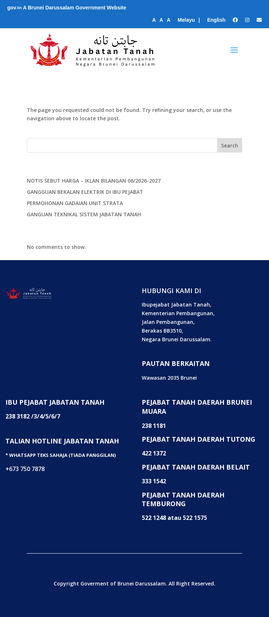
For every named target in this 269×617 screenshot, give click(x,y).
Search (229, 145)
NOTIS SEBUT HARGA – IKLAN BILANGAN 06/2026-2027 (94, 180)
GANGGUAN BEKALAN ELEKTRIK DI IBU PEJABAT (85, 191)
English (216, 20)
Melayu (186, 20)
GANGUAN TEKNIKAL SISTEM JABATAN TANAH (84, 214)
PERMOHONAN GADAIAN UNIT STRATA (75, 203)
